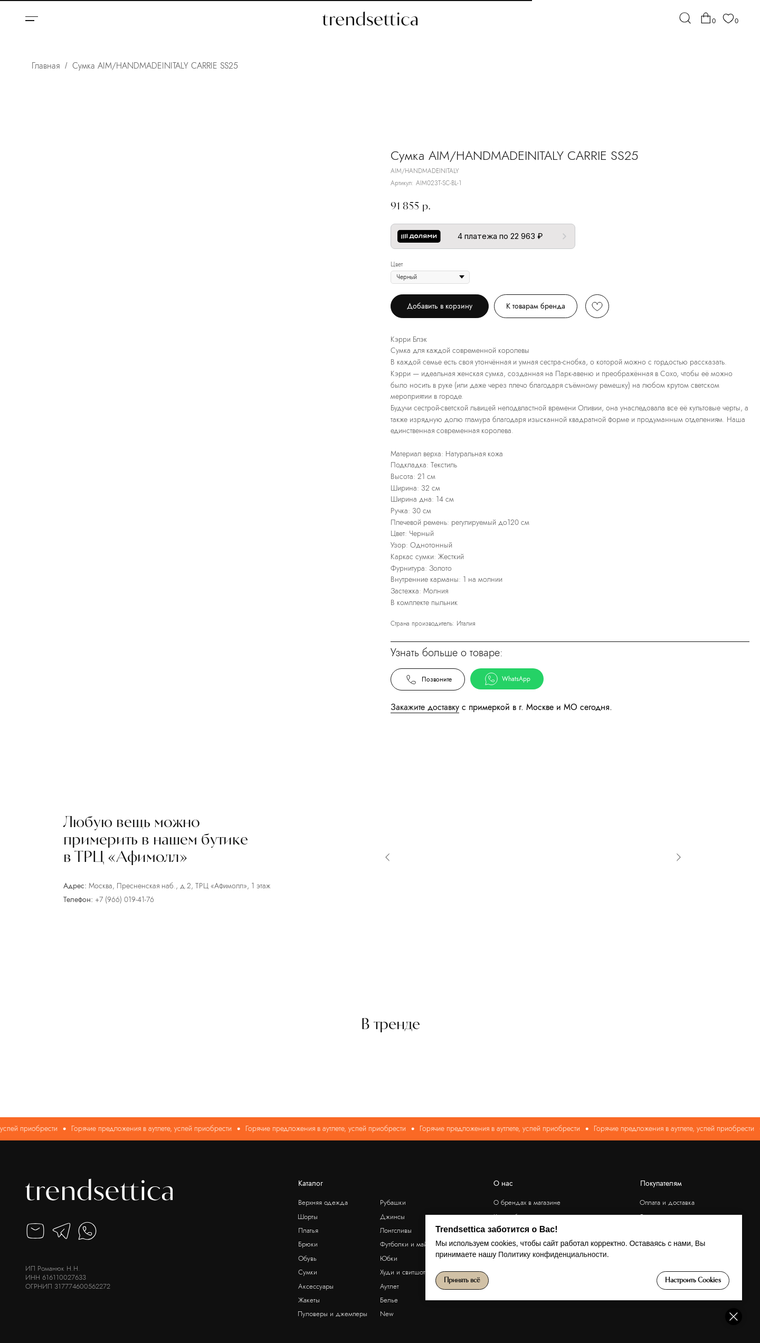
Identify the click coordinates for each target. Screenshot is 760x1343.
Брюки (308, 1244)
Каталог (310, 1183)
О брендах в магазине (526, 1202)
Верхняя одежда (323, 1202)
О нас (503, 1183)
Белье (389, 1300)
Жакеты (309, 1300)
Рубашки (393, 1202)
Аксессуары (316, 1286)
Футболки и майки (407, 1244)
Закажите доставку (425, 707)
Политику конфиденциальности (552, 1254)
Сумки (307, 1272)
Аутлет (389, 1286)
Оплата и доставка (667, 1202)
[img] (685, 18)
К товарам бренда (535, 306)
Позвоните (428, 679)
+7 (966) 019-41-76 (124, 899)
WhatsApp (507, 679)
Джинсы (392, 1217)
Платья (308, 1230)
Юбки (388, 1258)
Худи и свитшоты (405, 1272)
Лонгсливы (396, 1230)
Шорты (308, 1217)
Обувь (307, 1258)
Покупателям (661, 1183)
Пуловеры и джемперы (332, 1314)
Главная (46, 66)
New (387, 1314)
